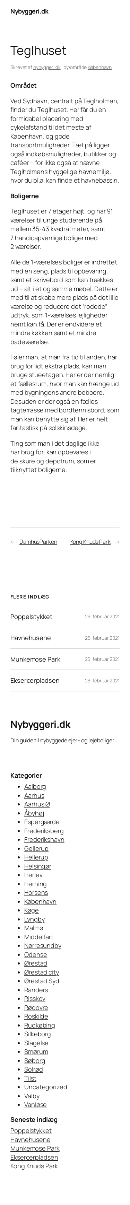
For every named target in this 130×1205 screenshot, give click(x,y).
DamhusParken (38, 541)
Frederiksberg (44, 831)
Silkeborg (37, 1034)
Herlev (33, 875)
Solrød (33, 1069)
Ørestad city (41, 972)
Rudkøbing (39, 1025)
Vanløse (35, 1104)
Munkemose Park (35, 659)
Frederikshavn (44, 839)
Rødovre (36, 1007)
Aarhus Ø (37, 804)
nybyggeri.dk (47, 67)
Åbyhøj (34, 813)
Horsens (36, 892)
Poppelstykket (31, 616)
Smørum (36, 1051)
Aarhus (34, 795)
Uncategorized (45, 1087)
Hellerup (36, 857)
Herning (35, 884)
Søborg (34, 1060)
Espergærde (42, 822)
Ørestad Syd (41, 981)
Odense (35, 954)
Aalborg (35, 786)
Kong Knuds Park (90, 541)
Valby (32, 1096)
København (100, 67)
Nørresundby (42, 945)
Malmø (33, 928)
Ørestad (35, 963)
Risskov (34, 998)
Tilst (30, 1078)
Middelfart (38, 937)
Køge (31, 910)
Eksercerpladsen (35, 680)
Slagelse (36, 1043)
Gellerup (36, 848)
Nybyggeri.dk (29, 11)
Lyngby (34, 919)
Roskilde (36, 1016)
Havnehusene (30, 637)
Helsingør (37, 866)
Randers (36, 990)
